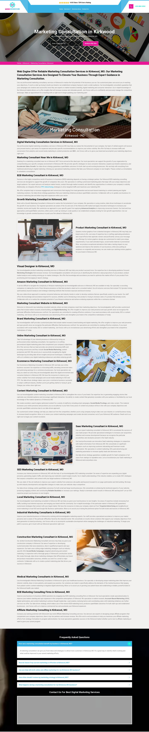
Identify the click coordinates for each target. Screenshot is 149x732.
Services (67, 9)
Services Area (76, 9)
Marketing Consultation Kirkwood (42, 63)
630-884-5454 (140, 6)
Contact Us (85, 9)
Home (61, 9)
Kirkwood (26, 63)
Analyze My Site (91, 43)
